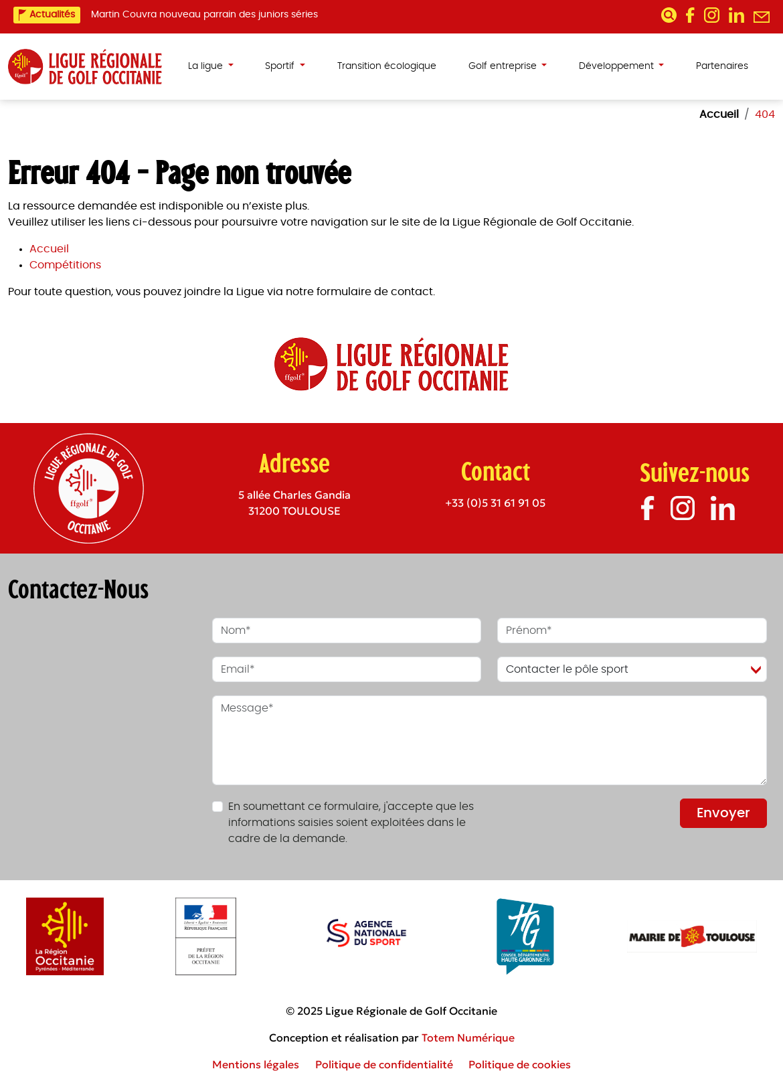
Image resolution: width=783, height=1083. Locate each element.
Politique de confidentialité (384, 1064)
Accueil (49, 249)
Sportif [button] (281, 66)
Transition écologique (386, 66)
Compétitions (65, 265)
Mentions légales (255, 1064)
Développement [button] (618, 66)
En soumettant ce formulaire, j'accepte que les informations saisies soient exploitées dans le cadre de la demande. (351, 822)
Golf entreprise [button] (503, 66)
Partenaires (722, 66)
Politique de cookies (519, 1064)
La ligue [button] (207, 66)
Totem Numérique (468, 1037)
